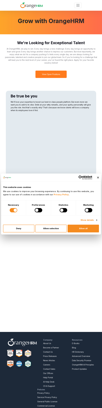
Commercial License (46, 406)
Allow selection (51, 228)
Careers (46, 365)
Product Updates (79, 369)
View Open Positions (51, 74)
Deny (18, 228)
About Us (47, 343)
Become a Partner (51, 347)
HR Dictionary (78, 352)
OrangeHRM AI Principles (83, 365)
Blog (74, 347)
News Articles (49, 360)
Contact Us (48, 352)
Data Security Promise (81, 360)
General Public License (47, 401)
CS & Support (49, 386)
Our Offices (48, 373)
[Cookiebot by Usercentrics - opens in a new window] (80, 178)
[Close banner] (98, 177)
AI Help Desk (48, 382)
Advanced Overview (81, 356)
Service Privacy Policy (47, 397)
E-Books (75, 343)
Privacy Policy (43, 393)
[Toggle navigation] (78, 5)
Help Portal (48, 377)
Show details (87, 220)
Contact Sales (49, 369)
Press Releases (50, 356)
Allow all (83, 228)
